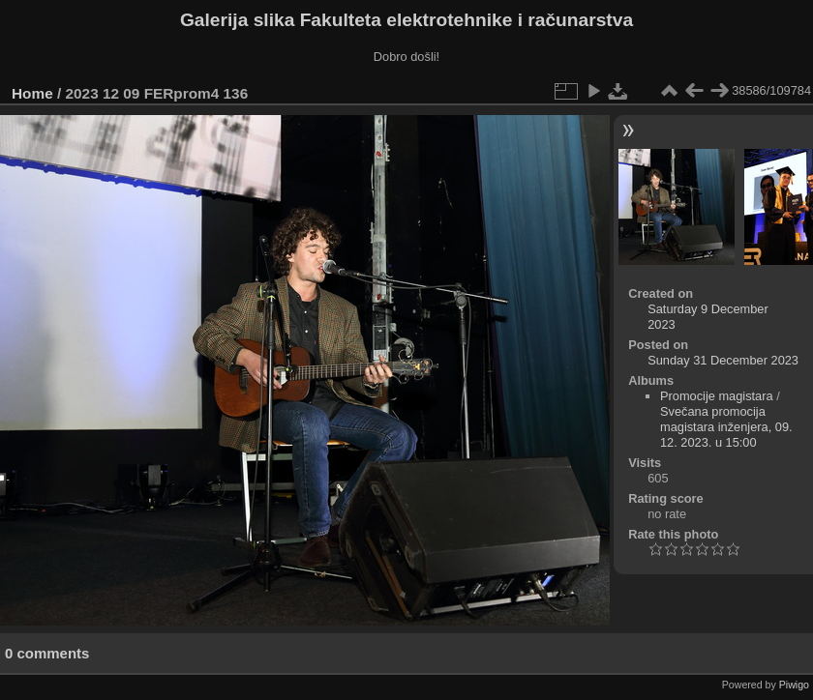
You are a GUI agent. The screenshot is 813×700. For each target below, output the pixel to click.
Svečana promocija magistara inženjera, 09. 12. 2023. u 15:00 (726, 427)
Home (32, 93)
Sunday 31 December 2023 (722, 360)
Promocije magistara (716, 396)
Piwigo (794, 684)
